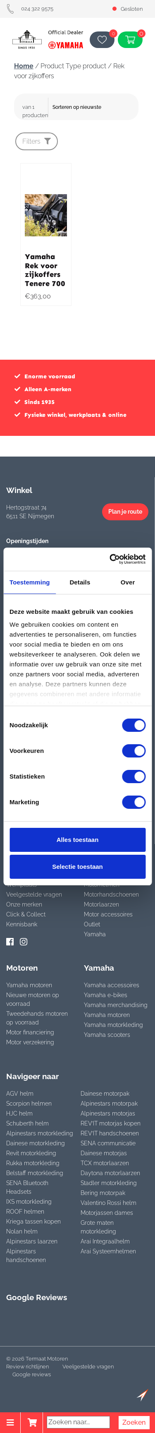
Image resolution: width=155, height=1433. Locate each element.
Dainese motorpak (105, 1093)
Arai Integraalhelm (105, 1241)
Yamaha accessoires (111, 985)
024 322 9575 (29, 8)
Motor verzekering (30, 1042)
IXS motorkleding (29, 1201)
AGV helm (19, 1093)
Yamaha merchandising (116, 1005)
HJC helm (19, 1113)
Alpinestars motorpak (109, 1103)
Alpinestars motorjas (108, 1113)
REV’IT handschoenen (110, 1133)
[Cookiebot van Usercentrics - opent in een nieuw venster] (110, 559)
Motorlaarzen (101, 904)
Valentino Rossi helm (108, 1203)
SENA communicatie (108, 1143)
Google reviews (31, 1374)
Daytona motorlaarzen (110, 1173)
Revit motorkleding (31, 1153)
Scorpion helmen (29, 1103)
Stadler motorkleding (109, 1183)
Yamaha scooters (107, 1034)
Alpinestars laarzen (31, 1241)
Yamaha (95, 934)
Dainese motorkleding (35, 1143)
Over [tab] (128, 582)
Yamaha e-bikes (105, 995)
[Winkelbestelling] (94, 107)
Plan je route (125, 511)
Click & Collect (25, 914)
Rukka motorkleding (33, 1163)
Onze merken (24, 904)
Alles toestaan (78, 839)
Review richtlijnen (27, 1366)
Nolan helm (22, 1231)
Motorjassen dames (107, 1212)
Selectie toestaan (77, 866)
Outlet (92, 924)
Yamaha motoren (29, 985)
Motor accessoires (108, 914)
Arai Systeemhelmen (108, 1251)
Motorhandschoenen (111, 894)
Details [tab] (79, 582)
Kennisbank (21, 924)
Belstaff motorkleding (34, 1173)
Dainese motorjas (104, 1153)
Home (23, 66)
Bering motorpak (103, 1193)
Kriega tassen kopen (33, 1221)
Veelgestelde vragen (34, 894)
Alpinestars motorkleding (39, 1133)
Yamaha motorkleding (113, 1025)
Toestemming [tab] (30, 582)
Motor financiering (30, 1032)
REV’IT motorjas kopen (111, 1123)
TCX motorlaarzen (105, 1163)
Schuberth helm (27, 1123)
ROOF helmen (25, 1211)
